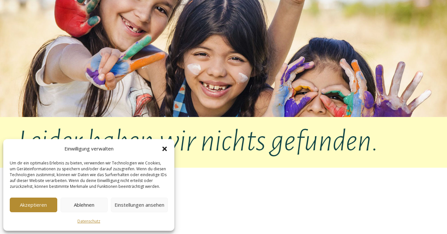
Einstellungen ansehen (139, 205)
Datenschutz (88, 221)
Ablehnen (84, 205)
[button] (164, 149)
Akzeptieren (33, 205)
